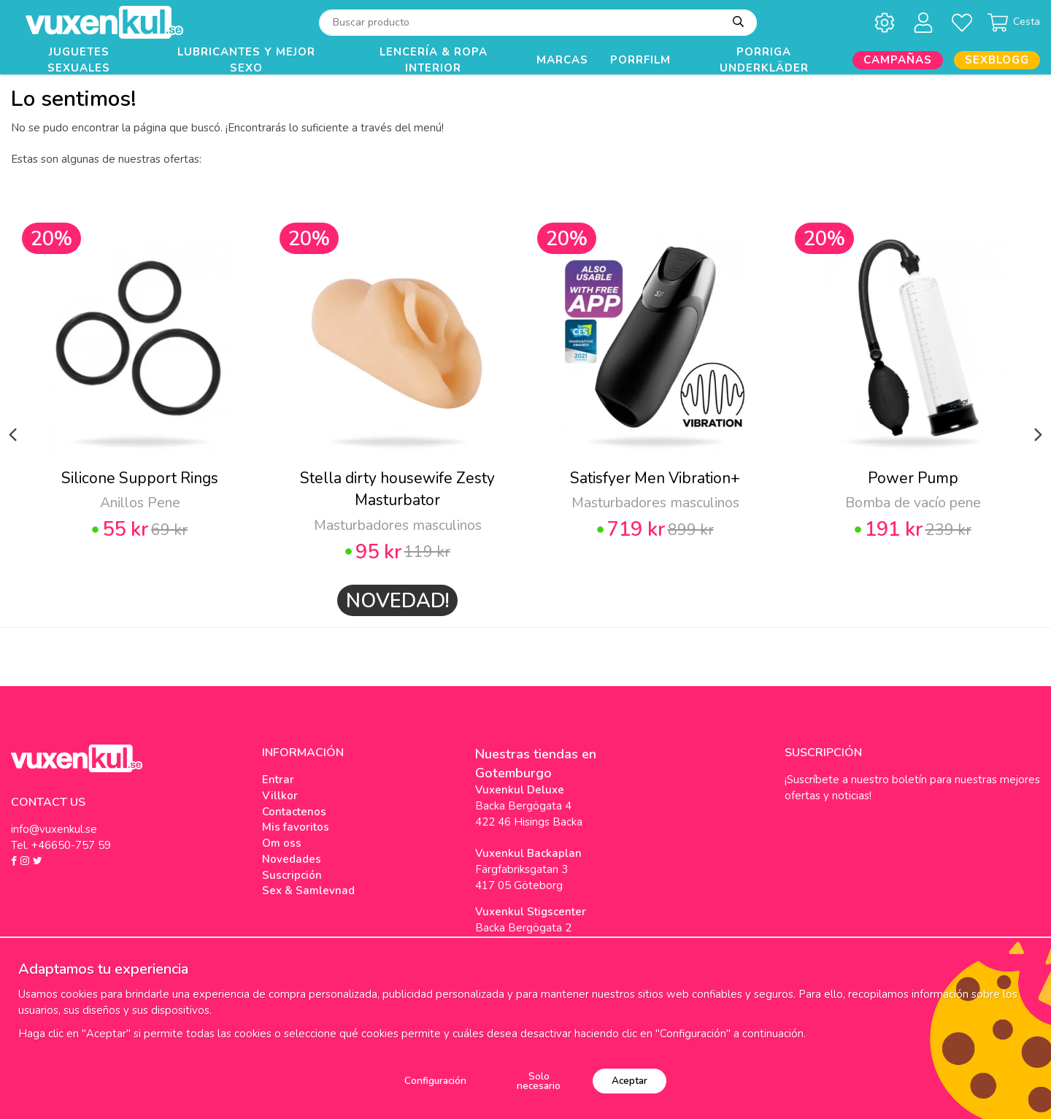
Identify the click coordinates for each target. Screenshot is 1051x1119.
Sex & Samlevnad (308, 890)
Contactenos (294, 811)
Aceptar (629, 1081)
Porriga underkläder (764, 60)
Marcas (562, 60)
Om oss (281, 843)
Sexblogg (997, 60)
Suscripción (292, 875)
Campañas (897, 60)
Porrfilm (640, 60)
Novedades (291, 859)
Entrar (278, 779)
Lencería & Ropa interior (434, 60)
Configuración (435, 1081)
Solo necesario (539, 1081)
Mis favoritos (295, 827)
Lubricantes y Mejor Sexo (246, 60)
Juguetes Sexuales (78, 60)
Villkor (280, 795)
